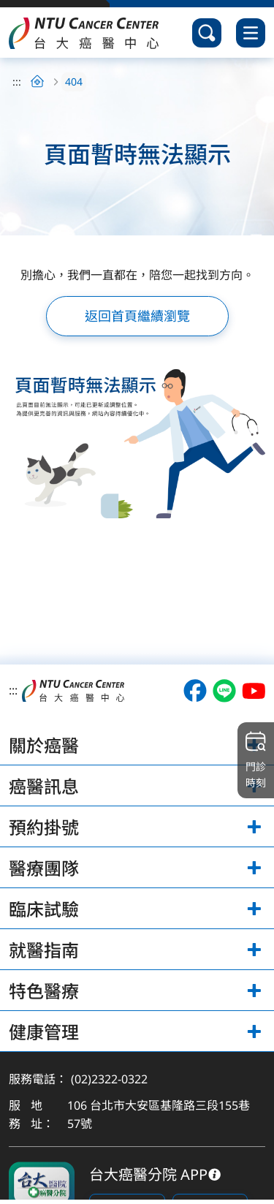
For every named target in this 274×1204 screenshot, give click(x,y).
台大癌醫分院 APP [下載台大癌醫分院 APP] (148, 1174)
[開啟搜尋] (206, 33)
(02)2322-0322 (109, 1079)
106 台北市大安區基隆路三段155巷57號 (158, 1114)
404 (74, 81)
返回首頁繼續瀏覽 (137, 316)
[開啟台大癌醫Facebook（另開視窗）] (195, 691)
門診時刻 (255, 760)
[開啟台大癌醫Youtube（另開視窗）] (253, 691)
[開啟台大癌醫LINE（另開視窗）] (224, 691)
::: (16, 81)
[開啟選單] (250, 33)
